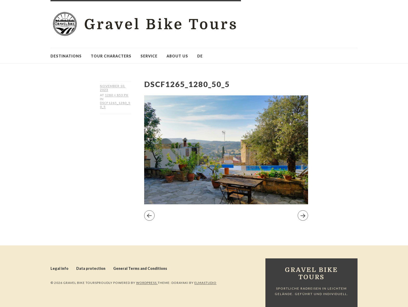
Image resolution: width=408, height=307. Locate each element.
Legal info (59, 268)
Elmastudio (205, 283)
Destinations (66, 56)
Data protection (90, 268)
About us (177, 56)
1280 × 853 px (116, 96)
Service (149, 56)
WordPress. (147, 283)
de (200, 56)
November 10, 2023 (112, 88)
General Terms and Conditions (140, 268)
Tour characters (111, 56)
